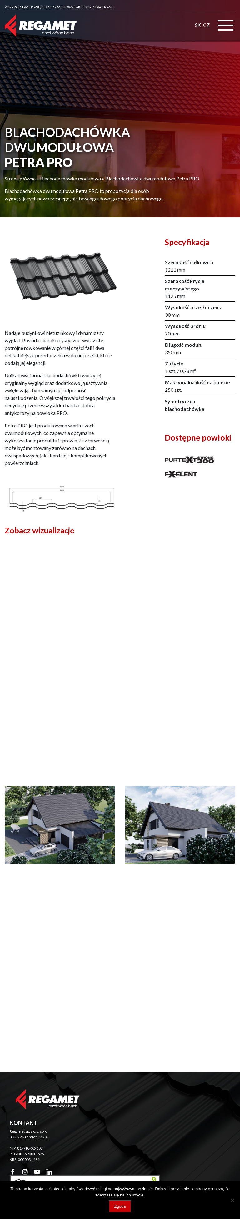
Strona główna (20, 178)
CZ (206, 25)
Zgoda (120, 1206)
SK (198, 25)
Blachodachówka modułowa (70, 178)
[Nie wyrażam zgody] (232, 1200)
